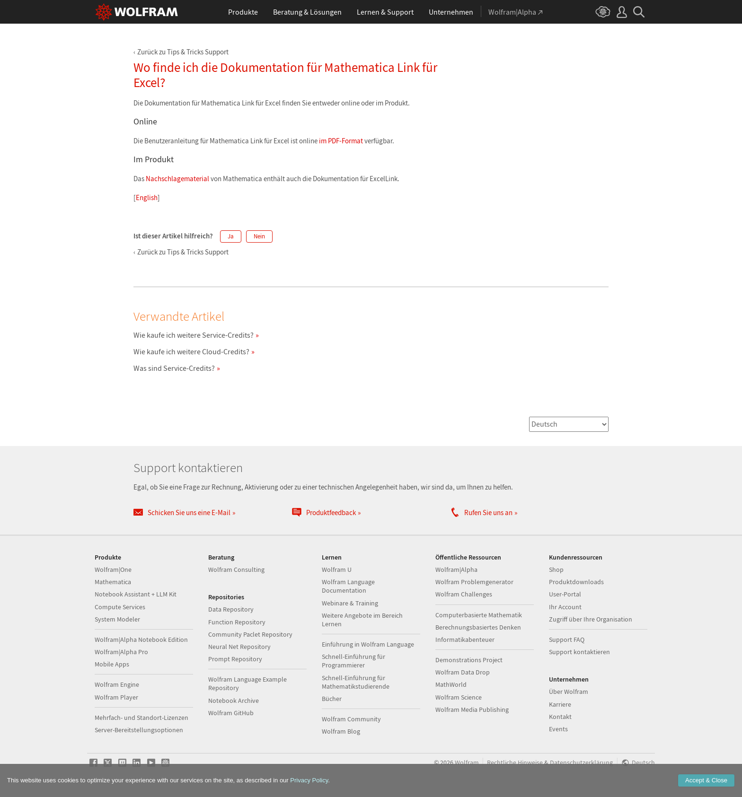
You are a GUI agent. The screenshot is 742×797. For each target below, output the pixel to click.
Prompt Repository (235, 659)
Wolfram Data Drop (462, 672)
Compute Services (120, 607)
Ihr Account (565, 607)
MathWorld (451, 684)
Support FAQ (566, 639)
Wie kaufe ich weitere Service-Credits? (193, 335)
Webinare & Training (350, 603)
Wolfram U (337, 569)
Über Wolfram (568, 691)
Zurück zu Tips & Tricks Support (183, 51)
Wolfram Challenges (463, 594)
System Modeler (117, 619)
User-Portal (565, 594)
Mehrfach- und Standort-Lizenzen (141, 717)
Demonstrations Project (469, 660)
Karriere (560, 704)
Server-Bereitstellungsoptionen (139, 730)
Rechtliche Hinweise (515, 763)
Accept (706, 780)
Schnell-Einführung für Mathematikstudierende (355, 682)
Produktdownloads (576, 582)
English (147, 197)
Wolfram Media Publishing (472, 709)
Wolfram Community (351, 719)
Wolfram (467, 763)
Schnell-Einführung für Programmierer (353, 660)
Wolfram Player (116, 697)
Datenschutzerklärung (581, 763)
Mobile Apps (112, 664)
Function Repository (236, 622)
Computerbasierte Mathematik (478, 615)
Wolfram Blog (341, 731)
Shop (556, 569)
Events (558, 729)
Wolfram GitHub (231, 713)
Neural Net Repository (239, 646)
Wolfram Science (458, 697)
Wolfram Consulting (236, 569)
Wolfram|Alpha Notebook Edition (141, 639)
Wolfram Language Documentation (348, 586)
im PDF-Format (341, 140)
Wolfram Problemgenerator (474, 582)
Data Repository (231, 609)
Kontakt (560, 716)
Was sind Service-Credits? (174, 368)
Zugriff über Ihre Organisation (590, 619)
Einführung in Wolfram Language (368, 644)
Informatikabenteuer (465, 639)
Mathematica (113, 582)
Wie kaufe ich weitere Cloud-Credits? (191, 351)
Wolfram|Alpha (456, 569)
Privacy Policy (309, 780)
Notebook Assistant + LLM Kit (136, 594)
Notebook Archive (233, 700)
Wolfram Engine (117, 684)
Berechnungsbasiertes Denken (478, 627)
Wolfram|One (113, 569)
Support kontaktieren (579, 652)
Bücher (332, 698)
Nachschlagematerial (177, 178)
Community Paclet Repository (250, 634)
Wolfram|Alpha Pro (121, 652)
